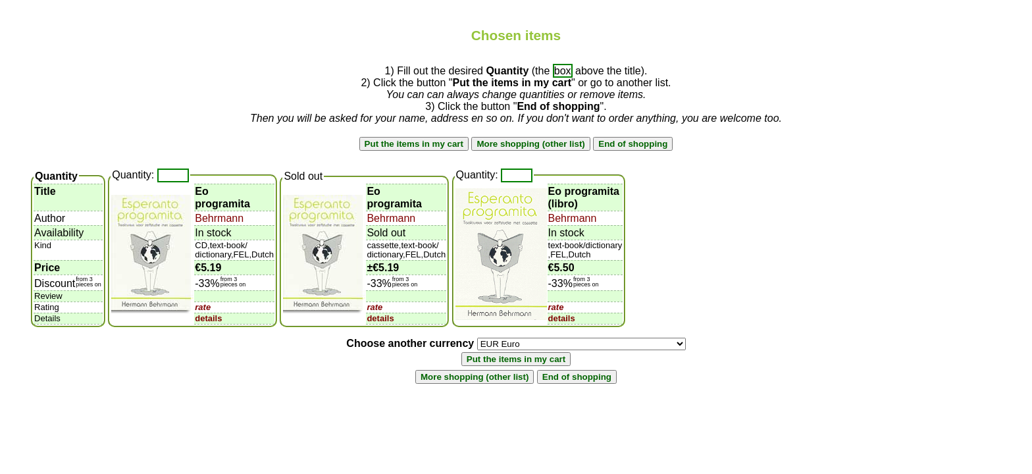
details (208, 318)
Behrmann (219, 218)
